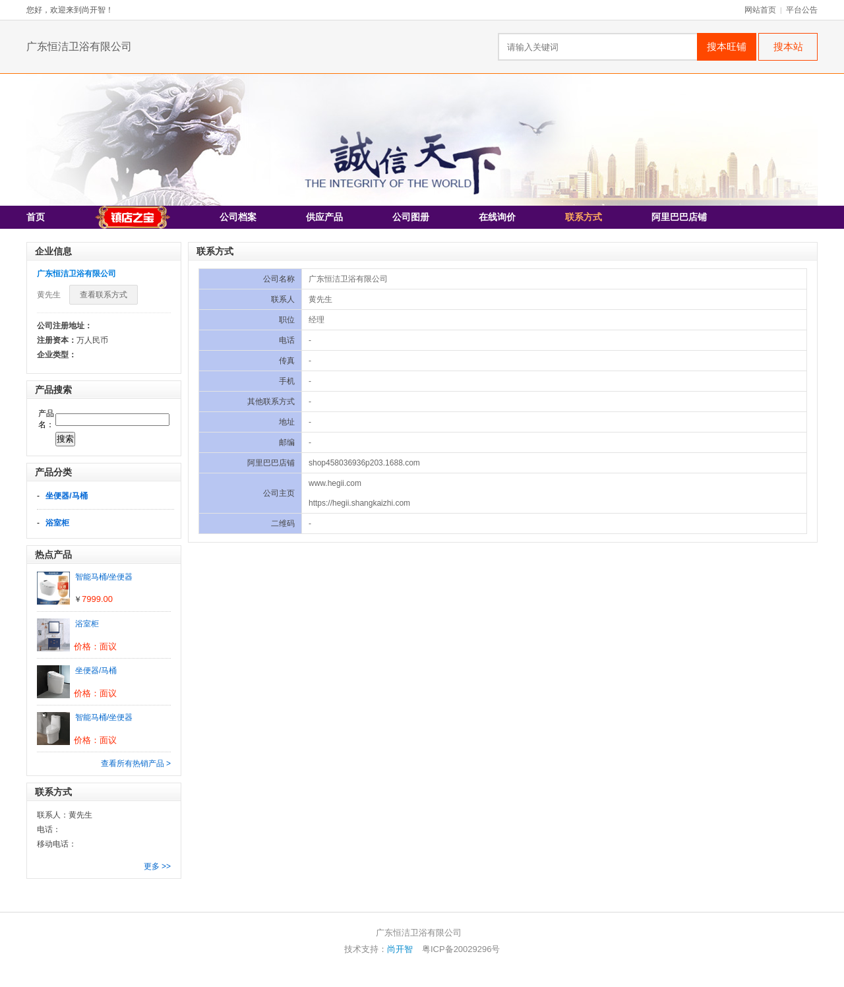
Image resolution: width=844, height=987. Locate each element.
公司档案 (238, 217)
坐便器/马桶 (66, 495)
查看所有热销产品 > (136, 763)
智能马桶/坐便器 (104, 577)
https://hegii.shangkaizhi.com (359, 503)
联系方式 (583, 217)
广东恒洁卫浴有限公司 (79, 46)
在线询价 (497, 217)
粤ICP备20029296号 (461, 949)
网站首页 (760, 10)
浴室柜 (57, 522)
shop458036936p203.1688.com (364, 462)
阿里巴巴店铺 (679, 217)
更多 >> (157, 866)
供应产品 (324, 217)
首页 (35, 217)
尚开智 (400, 949)
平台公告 (802, 10)
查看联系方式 (103, 294)
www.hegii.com (335, 483)
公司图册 (410, 217)
